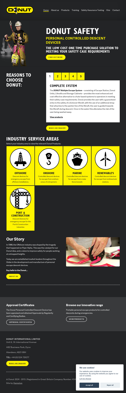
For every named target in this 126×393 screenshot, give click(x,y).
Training (75, 10)
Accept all (89, 385)
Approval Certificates (20, 322)
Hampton (18, 383)
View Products (76, 319)
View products (56, 117)
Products (65, 10)
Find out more (55, 57)
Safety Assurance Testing (92, 10)
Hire (108, 10)
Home (46, 10)
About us (55, 10)
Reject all (110, 385)
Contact (116, 10)
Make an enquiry (57, 128)
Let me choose (85, 379)
